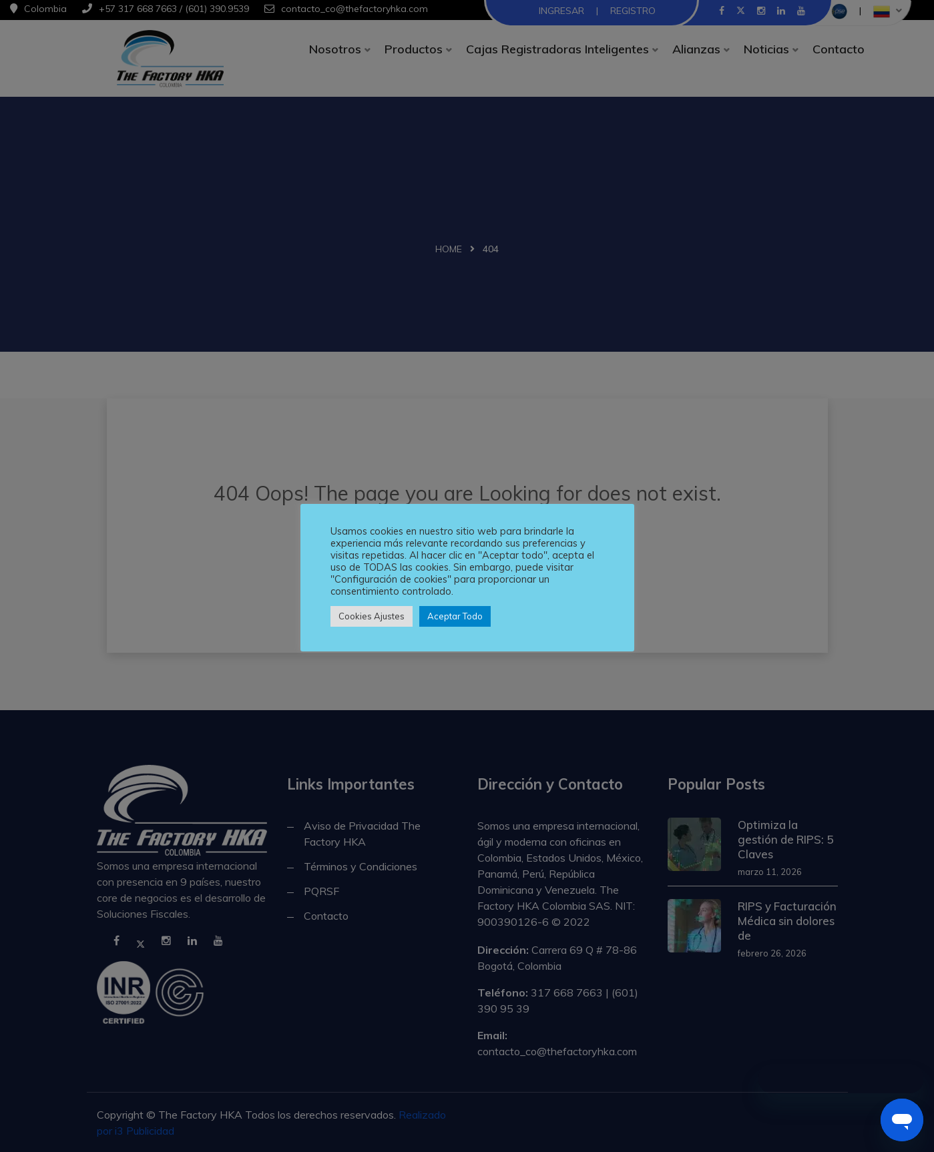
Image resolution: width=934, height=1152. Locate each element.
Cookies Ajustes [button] (371, 616)
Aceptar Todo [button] (455, 616)
